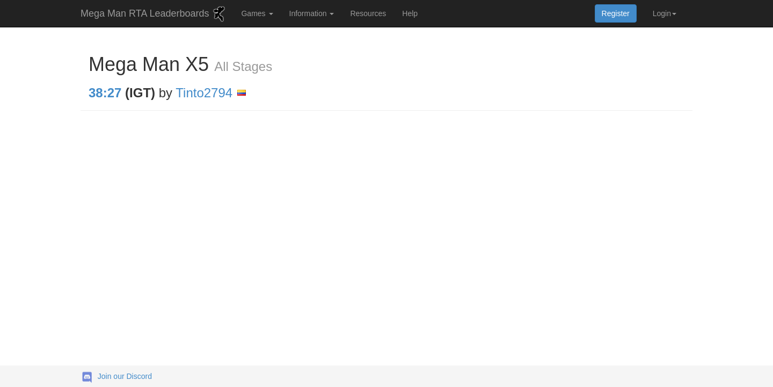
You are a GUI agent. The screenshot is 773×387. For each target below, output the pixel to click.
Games (257, 13)
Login (664, 13)
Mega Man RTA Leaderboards (154, 14)
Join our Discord (125, 376)
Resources (368, 13)
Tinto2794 (204, 92)
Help (410, 13)
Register (616, 13)
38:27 (105, 92)
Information (311, 13)
